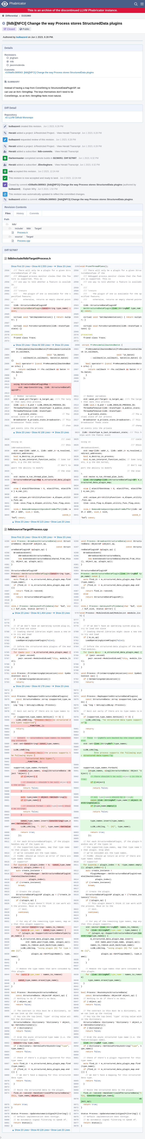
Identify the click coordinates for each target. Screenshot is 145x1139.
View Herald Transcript (68, 133)
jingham (14, 58)
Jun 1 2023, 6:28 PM (53, 126)
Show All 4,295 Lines (42, 537)
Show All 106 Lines (41, 432)
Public (26, 29)
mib (12, 61)
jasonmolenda (17, 65)
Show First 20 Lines (20, 266)
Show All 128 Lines (40, 1130)
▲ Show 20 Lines (21, 345)
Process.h (22, 232)
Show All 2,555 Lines (42, 266)
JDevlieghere (45, 164)
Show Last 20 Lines (60, 522)
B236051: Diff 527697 (64, 158)
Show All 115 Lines (40, 522)
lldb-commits (45, 151)
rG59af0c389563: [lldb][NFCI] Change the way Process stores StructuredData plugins (49, 72)
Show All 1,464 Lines (41, 613)
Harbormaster (16, 158)
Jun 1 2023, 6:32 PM (89, 158)
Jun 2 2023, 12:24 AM (48, 171)
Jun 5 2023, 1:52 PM (48, 189)
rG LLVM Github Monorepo (19, 117)
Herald (12, 133)
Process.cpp (23, 240)
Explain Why (29, 189)
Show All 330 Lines (41, 345)
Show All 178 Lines (41, 686)
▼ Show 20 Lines (62, 266)
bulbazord (21, 37)
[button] (142, 4)
